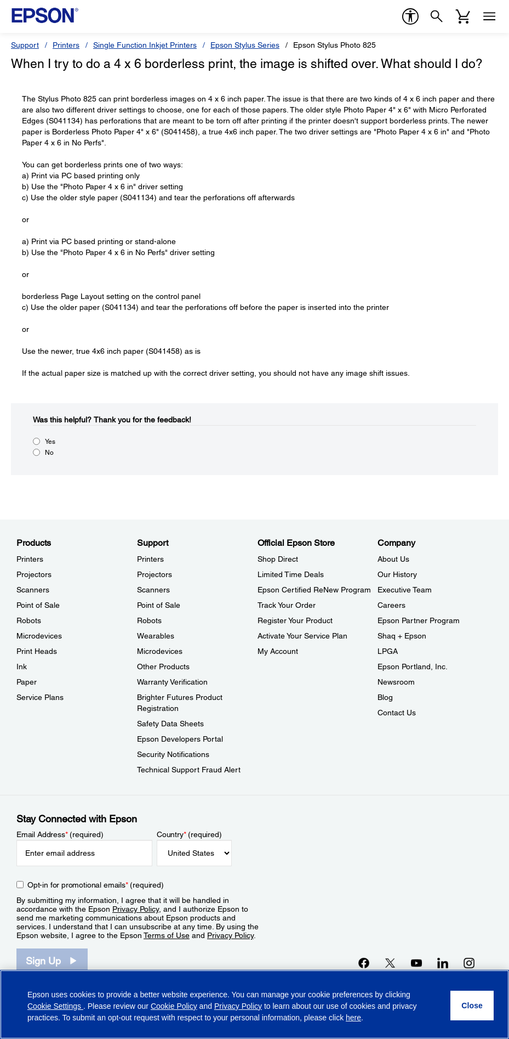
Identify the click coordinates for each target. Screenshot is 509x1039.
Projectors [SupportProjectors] (154, 574)
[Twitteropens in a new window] (390, 963)
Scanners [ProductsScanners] (32, 589)
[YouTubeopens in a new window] (416, 963)
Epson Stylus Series (244, 45)
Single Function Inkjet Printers (145, 45)
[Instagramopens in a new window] (469, 963)
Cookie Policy (174, 1006)
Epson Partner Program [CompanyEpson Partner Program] (419, 620)
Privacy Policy (135, 909)
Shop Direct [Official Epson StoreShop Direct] (278, 559)
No (49, 452)
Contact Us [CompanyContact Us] (397, 712)
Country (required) (189, 834)
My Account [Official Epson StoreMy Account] (278, 651)
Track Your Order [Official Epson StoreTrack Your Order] (287, 605)
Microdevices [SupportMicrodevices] (159, 651)
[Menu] (489, 16)
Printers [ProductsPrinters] (29, 559)
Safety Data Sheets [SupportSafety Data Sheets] (170, 723)
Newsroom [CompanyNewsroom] (396, 681)
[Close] (472, 1005)
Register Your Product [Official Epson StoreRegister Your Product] (295, 620)
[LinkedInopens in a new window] (443, 963)
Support (25, 45)
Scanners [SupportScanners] (153, 589)
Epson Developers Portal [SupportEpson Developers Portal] (180, 739)
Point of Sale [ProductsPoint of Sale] (38, 605)
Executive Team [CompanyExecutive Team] (405, 589)
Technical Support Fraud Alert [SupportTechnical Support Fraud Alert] (189, 769)
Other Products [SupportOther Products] (163, 666)
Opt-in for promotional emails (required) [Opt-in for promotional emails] (95, 884)
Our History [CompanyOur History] (397, 574)
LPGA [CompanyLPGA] (388, 651)
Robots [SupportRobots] (149, 620)
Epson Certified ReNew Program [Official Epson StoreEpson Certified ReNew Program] (314, 589)
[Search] (436, 16)
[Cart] (463, 16)
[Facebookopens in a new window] (364, 963)
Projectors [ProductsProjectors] (34, 574)
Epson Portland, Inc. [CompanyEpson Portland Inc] (413, 666)
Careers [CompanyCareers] (391, 605)
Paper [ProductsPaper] (26, 681)
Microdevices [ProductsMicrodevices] (39, 635)
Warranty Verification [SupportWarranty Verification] (172, 681)
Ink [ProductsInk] (21, 666)
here (353, 1017)
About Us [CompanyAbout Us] (393, 559)
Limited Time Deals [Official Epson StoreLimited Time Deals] (291, 574)
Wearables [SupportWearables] (155, 635)
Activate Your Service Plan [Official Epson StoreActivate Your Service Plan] (302, 635)
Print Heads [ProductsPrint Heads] (36, 651)
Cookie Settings (55, 1006)
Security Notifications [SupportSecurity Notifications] (173, 754)
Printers (66, 45)
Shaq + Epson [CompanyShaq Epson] (402, 635)
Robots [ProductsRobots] (28, 620)
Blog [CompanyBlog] (385, 697)
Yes (50, 441)
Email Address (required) (60, 834)
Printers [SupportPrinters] (150, 559)
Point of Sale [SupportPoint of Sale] (158, 605)
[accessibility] (410, 16)
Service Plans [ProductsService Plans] (40, 697)
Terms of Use (167, 935)
